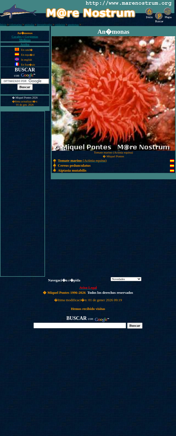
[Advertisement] (22, 193)
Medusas (25, 39)
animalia (29, 24)
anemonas (73, 24)
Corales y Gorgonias (25, 36)
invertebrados (44, 24)
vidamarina (15, 24)
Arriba (24, 44)
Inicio (3, 24)
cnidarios (60, 24)
